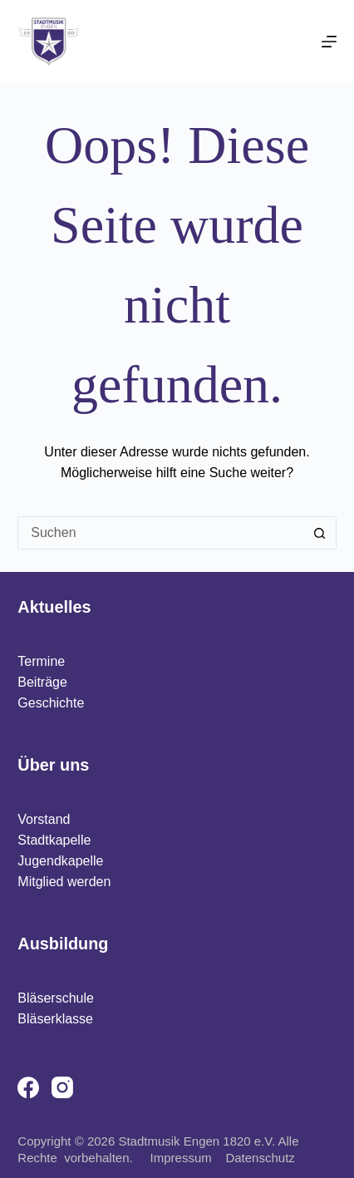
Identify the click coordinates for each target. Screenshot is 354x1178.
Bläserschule (55, 998)
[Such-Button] (320, 533)
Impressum (186, 1158)
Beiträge (42, 682)
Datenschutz (259, 1158)
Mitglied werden (64, 882)
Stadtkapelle (54, 840)
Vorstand (43, 819)
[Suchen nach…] (159, 533)
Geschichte (50, 703)
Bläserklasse (55, 1019)
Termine (41, 661)
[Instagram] (62, 1087)
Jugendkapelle (60, 861)
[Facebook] (28, 1087)
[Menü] (329, 41)
